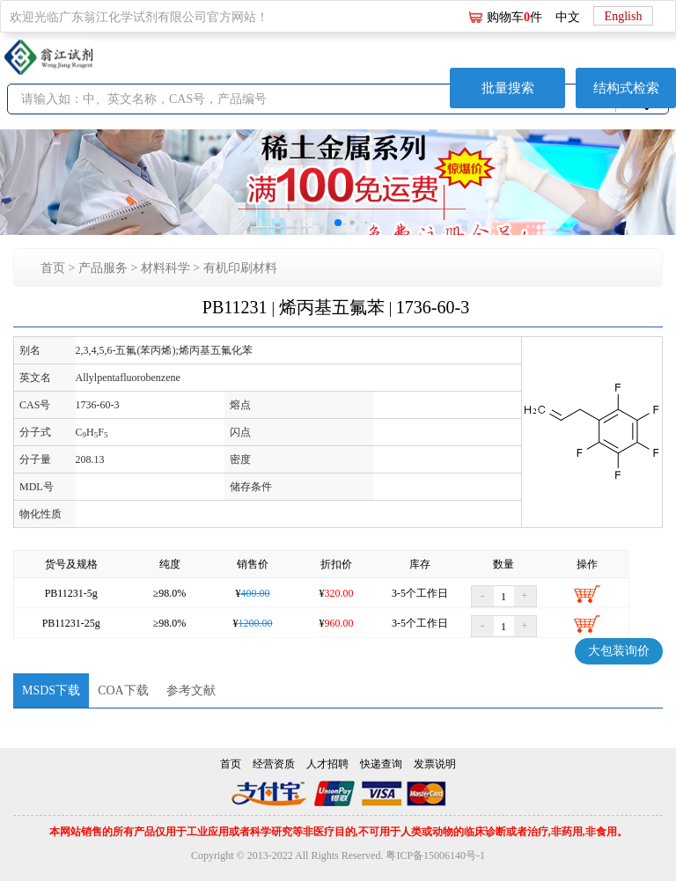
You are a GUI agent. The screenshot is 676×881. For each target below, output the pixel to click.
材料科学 (165, 268)
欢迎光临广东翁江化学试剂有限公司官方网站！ (139, 17)
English (624, 16)
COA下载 (123, 690)
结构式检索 (626, 88)
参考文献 (191, 690)
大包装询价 (619, 650)
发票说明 (435, 764)
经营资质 (274, 764)
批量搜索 (507, 88)
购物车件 (514, 17)
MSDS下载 (51, 690)
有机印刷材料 (240, 268)
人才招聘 (327, 764)
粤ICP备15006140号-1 (435, 855)
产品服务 (103, 268)
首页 (52, 268)
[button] (338, 222)
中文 (567, 17)
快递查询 (381, 764)
